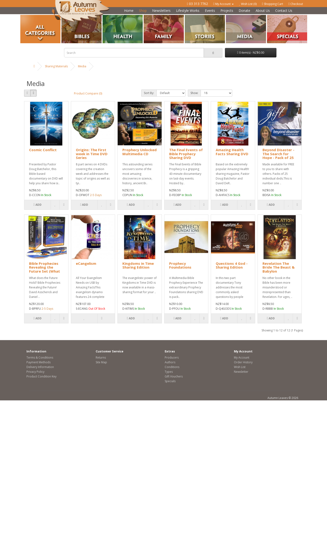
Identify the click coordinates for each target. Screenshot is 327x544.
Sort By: (149, 93)
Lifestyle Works (187, 10)
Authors (170, 362)
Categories (27, 16)
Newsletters (161, 10)
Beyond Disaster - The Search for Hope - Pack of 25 (278, 153)
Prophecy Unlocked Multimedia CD (139, 151)
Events (210, 10)
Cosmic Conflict (43, 149)
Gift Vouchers (174, 376)
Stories (189, 16)
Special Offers (276, 16)
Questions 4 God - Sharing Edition (232, 265)
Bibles (65, 16)
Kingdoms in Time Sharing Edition (138, 265)
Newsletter (241, 372)
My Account (241, 358)
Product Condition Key (41, 376)
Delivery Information (40, 367)
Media (230, 16)
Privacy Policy (35, 372)
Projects (226, 10)
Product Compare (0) (88, 93)
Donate (244, 10)
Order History (243, 362)
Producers (172, 358)
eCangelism (86, 263)
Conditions (172, 367)
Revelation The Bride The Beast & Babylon (278, 267)
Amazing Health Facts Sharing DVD (232, 151)
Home (128, 10)
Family (148, 16)
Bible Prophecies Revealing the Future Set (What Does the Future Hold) (44, 271)
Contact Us (283, 10)
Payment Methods (38, 362)
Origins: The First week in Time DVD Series (92, 153)
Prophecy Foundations (180, 265)
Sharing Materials (56, 66)
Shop (143, 10)
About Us (263, 10)
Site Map (101, 362)
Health (107, 16)
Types (169, 372)
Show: (194, 93)
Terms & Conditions (39, 358)
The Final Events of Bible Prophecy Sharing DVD (186, 153)
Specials (170, 381)
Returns (101, 358)
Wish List (239, 367)
